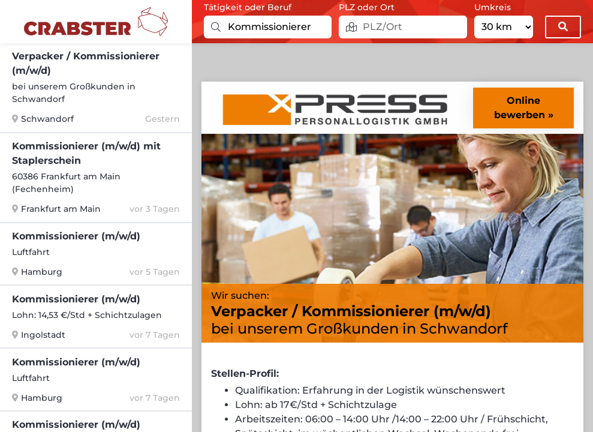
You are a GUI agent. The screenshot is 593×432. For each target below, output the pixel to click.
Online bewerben (519, 108)
